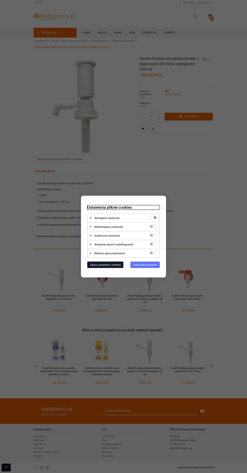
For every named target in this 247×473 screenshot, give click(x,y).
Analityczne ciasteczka (107, 235)
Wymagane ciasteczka (107, 217)
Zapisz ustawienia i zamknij (105, 264)
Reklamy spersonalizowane (109, 253)
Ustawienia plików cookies (109, 207)
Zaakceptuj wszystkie (145, 264)
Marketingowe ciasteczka (108, 226)
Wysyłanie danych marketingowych (113, 244)
